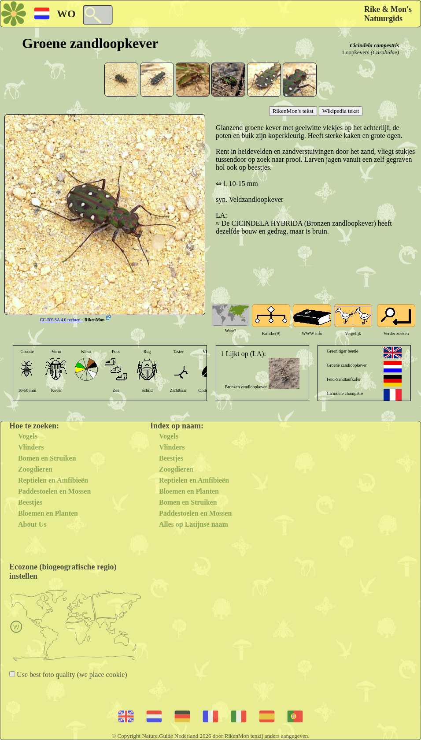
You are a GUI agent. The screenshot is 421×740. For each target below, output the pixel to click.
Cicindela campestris (374, 45)
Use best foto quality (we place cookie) (71, 674)
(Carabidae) (385, 52)
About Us (32, 524)
